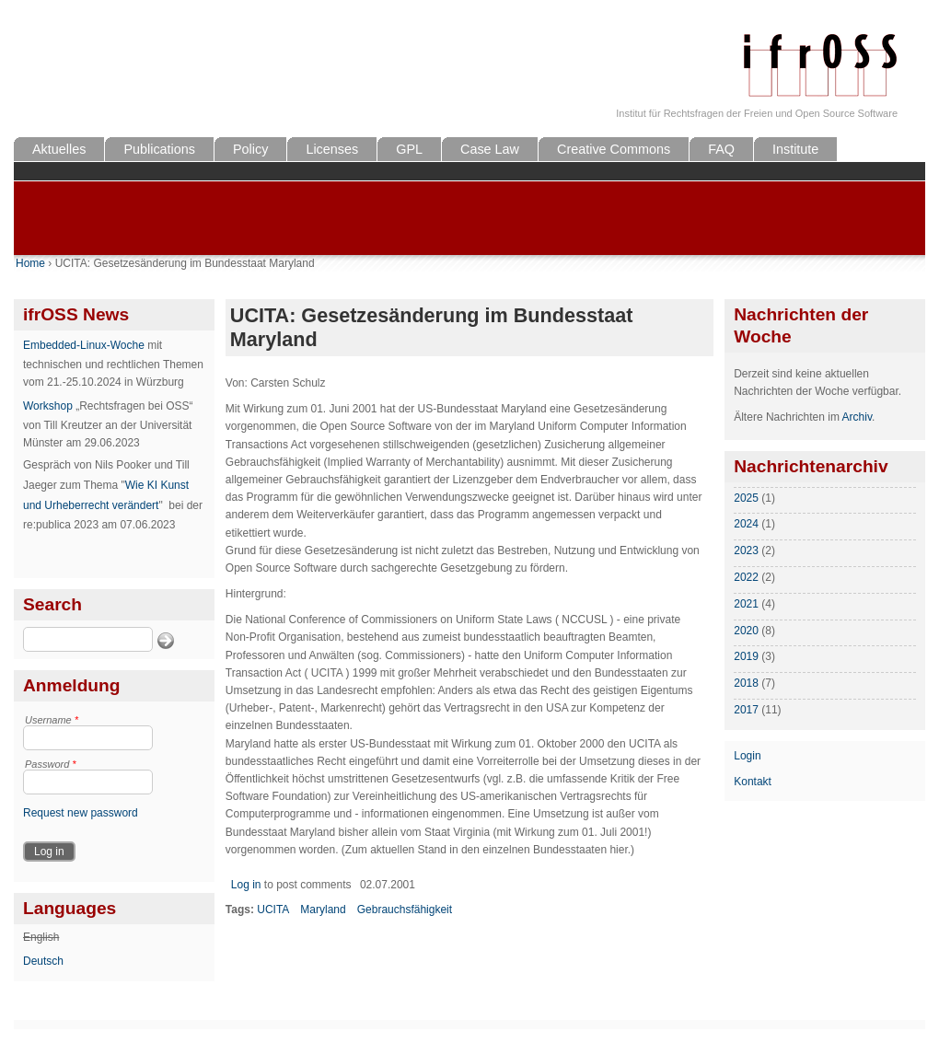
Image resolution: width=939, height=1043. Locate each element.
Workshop (48, 406)
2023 (746, 550)
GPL (409, 149)
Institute (795, 149)
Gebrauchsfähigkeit (404, 909)
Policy (250, 149)
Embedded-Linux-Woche (84, 345)
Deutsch (43, 961)
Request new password (80, 812)
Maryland (322, 909)
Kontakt (752, 781)
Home (30, 263)
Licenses (332, 149)
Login (747, 755)
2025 (746, 498)
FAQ (721, 149)
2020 (746, 630)
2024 (746, 523)
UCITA (273, 909)
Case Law (489, 149)
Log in (246, 884)
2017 (746, 709)
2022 (746, 577)
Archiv (857, 417)
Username (51, 719)
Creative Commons (613, 149)
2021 (746, 603)
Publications (159, 149)
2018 (746, 683)
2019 (746, 656)
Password (50, 764)
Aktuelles (59, 149)
